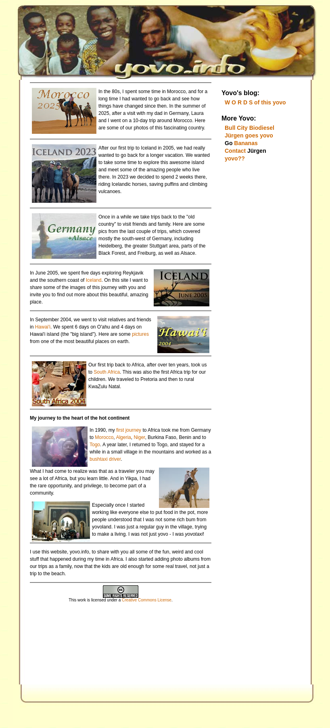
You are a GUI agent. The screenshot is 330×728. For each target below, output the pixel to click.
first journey (128, 430)
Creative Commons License (146, 600)
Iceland (94, 280)
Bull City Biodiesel (249, 128)
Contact (235, 151)
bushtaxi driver (105, 459)
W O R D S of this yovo (255, 102)
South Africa (107, 372)
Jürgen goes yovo (249, 135)
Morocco (104, 437)
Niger (139, 437)
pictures (140, 334)
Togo (95, 444)
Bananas (245, 143)
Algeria (123, 437)
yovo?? (235, 158)
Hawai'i (42, 327)
